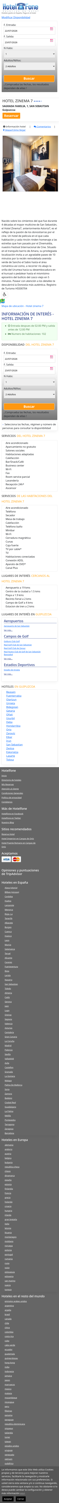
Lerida (8, 975)
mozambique (11, 1397)
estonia (8, 1184)
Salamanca (10, 949)
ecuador (8, 1349)
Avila (7, 1063)
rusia (7, 1263)
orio (8, 729)
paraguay (9, 1419)
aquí (22, 1493)
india (7, 1367)
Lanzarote (9, 905)
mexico (8, 1388)
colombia (9, 1332)
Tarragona (9, 1124)
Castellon (9, 1067)
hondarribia (13, 726)
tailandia (9, 1432)
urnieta (10, 703)
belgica (8, 1158)
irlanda (8, 1215)
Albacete (9, 922)
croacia (8, 1206)
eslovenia (9, 1276)
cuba (7, 1340)
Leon (7, 940)
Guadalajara (10, 1106)
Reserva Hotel (8, 834)
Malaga (8, 1080)
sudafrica (9, 1463)
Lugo (7, 1010)
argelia (8, 1310)
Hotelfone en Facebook (12, 813)
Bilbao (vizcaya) (12, 892)
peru (7, 1406)
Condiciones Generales (12, 793)
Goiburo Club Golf (12, 641)
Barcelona (9, 1133)
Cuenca (8, 931)
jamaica (8, 1375)
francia (8, 1193)
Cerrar (20, 1498)
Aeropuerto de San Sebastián (17, 626)
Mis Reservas (8, 784)
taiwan (8, 1441)
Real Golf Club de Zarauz (15, 648)
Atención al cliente (10, 788)
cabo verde (10, 1345)
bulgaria (9, 1162)
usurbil (10, 718)
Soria (7, 1089)
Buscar (29, 78)
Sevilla (8, 1054)
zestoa (10, 748)
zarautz (10, 733)
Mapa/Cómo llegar (14, 129)
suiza (7, 1267)
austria (8, 1153)
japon (7, 1380)
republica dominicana (15, 1424)
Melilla (8, 1115)
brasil (7, 1314)
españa (8, 1180)
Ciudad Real (10, 1102)
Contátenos (7, 801)
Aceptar (8, 1498)
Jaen (7, 1006)
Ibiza (7, 971)
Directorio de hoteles (11, 780)
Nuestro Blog (8, 822)
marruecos (10, 1384)
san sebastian (14, 744)
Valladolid (9, 1058)
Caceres (8, 962)
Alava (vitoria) (11, 887)
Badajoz (8, 1098)
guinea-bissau (11, 1358)
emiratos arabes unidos (16, 1301)
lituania (8, 1232)
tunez (7, 1437)
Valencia (9, 1023)
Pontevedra (10, 1120)
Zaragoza (9, 1128)
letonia (8, 1228)
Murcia (8, 944)
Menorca (9, 909)
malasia (8, 1393)
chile (7, 1323)
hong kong (10, 1362)
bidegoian (12, 707)
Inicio (4, 775)
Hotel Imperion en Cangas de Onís (18, 838)
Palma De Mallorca (13, 1084)
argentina (9, 1305)
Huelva (8, 900)
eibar (9, 737)
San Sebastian (11, 984)
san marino (10, 1280)
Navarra (8, 979)
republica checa (12, 1166)
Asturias (8, 1028)
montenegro (10, 1236)
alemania (9, 1144)
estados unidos (12, 1445)
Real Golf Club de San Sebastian (18, 644)
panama (8, 1415)
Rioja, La (9, 914)
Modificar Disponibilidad (16, 17)
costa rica (9, 1336)
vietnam (8, 1459)
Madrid (8, 1045)
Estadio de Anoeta (12, 670)
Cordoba (9, 896)
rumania (9, 1258)
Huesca (8, 935)
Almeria (8, 992)
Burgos (8, 927)
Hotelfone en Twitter (11, 818)
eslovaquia (10, 1272)
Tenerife (8, 918)
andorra (8, 1149)
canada (8, 1318)
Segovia (8, 1019)
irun (8, 741)
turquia (8, 1289)
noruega (9, 1245)
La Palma (9, 1111)
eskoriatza (12, 752)
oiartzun (11, 699)
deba (9, 722)
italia (7, 1223)
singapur (9, 1428)
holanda (8, 1201)
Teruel (7, 953)
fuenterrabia (13, 695)
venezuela (9, 1454)
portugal (9, 1254)
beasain (10, 692)
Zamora (8, 1093)
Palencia (9, 1049)
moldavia (9, 1241)
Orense (8, 1014)
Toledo (8, 988)
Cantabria (9, 1032)
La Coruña (9, 1041)
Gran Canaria (11, 1036)
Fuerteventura (11, 966)
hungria (8, 1210)
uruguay (9, 1450)
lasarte (10, 756)
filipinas (8, 1410)
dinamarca (10, 1175)
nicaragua (9, 1402)
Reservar (11, 115)
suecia (8, 1285)
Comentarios (42, 126)
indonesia (9, 1371)
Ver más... (8, 630)
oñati (9, 714)
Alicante (8, 957)
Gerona (8, 1001)
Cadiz (7, 997)
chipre (7, 1171)
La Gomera (10, 1076)
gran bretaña (11, 1219)
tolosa (10, 759)
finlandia (9, 1188)
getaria (10, 711)
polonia (8, 1250)
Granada (9, 1071)
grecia (7, 1197)
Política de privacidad (12, 797)
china (7, 1327)
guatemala (10, 1353)
